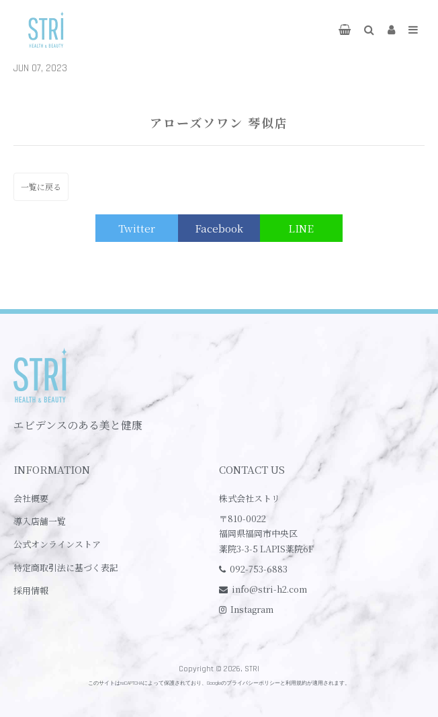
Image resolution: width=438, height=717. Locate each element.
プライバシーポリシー (253, 683)
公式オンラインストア (57, 544)
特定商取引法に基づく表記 (65, 567)
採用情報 (30, 590)
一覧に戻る (41, 186)
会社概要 (30, 498)
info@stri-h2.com (269, 589)
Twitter (136, 228)
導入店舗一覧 (39, 521)
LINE (301, 228)
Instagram (251, 609)
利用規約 (296, 683)
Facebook (219, 228)
